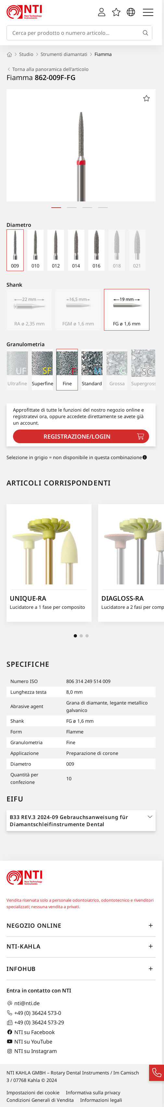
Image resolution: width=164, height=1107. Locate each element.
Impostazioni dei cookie (32, 1092)
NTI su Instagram (31, 1051)
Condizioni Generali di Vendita (40, 1100)
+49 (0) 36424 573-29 (35, 1022)
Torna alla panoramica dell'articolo (47, 69)
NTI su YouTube (29, 1041)
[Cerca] (147, 33)
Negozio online (81, 926)
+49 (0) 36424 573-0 (33, 1013)
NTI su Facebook (30, 1032)
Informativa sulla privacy (93, 1092)
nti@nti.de (23, 1003)
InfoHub (81, 969)
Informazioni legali (101, 1100)
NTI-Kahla (81, 946)
